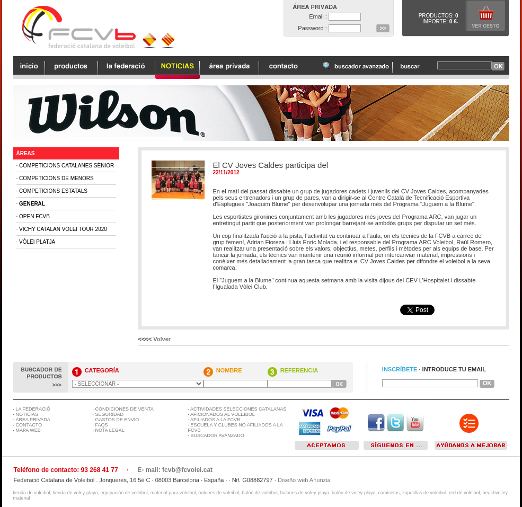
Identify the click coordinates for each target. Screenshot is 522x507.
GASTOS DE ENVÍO (117, 419)
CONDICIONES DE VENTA (124, 409)
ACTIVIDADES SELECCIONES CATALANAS (238, 409)
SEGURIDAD (109, 414)
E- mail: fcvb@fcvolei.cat (175, 470)
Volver (162, 339)
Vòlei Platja (37, 242)
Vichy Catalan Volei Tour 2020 (63, 229)
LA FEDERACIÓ (33, 409)
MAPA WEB (28, 430)
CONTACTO (29, 425)
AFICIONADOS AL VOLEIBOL (222, 414)
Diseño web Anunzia (304, 480)
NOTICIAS (27, 414)
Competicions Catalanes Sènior (66, 165)
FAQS (101, 425)
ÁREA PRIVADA (33, 419)
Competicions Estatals (53, 191)
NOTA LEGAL (110, 430)
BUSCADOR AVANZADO (217, 435)
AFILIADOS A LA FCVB (215, 419)
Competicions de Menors (56, 178)
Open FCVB (34, 216)
